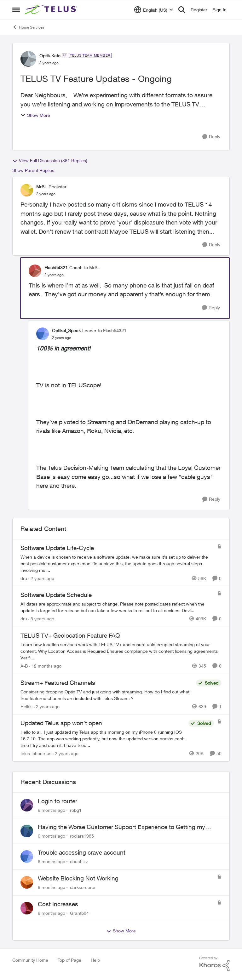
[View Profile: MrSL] (26, 190)
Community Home (30, 960)
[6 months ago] (51, 810)
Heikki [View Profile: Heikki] (26, 706)
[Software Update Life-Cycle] (117, 563)
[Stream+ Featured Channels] (106, 694)
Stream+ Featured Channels (57, 682)
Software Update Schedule (56, 594)
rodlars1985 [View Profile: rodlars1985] (82, 835)
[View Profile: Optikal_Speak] (42, 333)
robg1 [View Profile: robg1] (76, 810)
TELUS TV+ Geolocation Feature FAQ (70, 635)
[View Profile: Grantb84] (26, 908)
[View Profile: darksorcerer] (26, 882)
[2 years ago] (41, 578)
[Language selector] (153, 9)
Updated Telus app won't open (61, 723)
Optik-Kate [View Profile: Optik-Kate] (49, 55)
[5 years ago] (41, 618)
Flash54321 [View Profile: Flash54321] (56, 267)
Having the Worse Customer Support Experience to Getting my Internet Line (121, 827)
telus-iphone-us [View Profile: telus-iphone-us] (35, 753)
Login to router (57, 801)
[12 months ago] (45, 666)
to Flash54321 (112, 330)
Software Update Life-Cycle (57, 547)
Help (95, 960)
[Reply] (211, 137)
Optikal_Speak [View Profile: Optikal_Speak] (66, 330)
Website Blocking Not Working (78, 878)
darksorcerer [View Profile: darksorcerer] (83, 887)
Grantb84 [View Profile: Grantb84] (79, 912)
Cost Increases (58, 904)
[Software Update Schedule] (117, 607)
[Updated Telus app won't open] (102, 738)
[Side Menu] (16, 9)
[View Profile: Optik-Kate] (28, 59)
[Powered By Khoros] (214, 964)
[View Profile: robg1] (26, 805)
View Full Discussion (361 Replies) (49, 160)
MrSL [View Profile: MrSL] (41, 186)
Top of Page (69, 960)
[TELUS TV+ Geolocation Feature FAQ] (121, 651)
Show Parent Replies (33, 170)
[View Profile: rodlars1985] (26, 831)
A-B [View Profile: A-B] (24, 666)
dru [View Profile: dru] (23, 578)
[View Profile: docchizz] (26, 856)
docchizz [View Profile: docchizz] (79, 861)
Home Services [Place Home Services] (28, 27)
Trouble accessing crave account (81, 852)
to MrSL (92, 267)
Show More (35, 115)
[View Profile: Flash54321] (35, 271)
